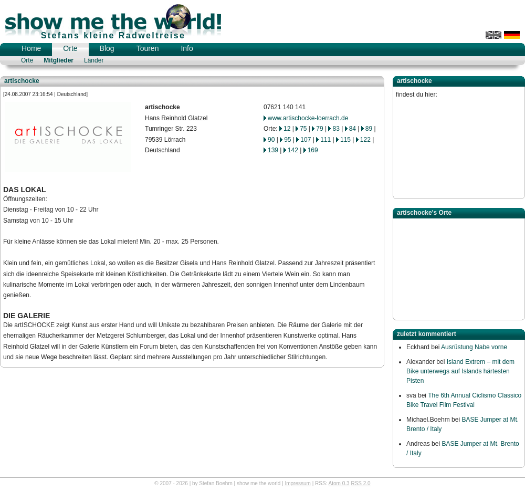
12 (287, 128)
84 (352, 128)
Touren (147, 48)
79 (319, 128)
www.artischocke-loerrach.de (308, 118)
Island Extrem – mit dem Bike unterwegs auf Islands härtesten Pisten (460, 371)
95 (287, 139)
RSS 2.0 (360, 483)
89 (368, 128)
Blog (107, 48)
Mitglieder (59, 60)
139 (273, 150)
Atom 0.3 (339, 483)
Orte (70, 48)
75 (303, 128)
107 (305, 139)
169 (313, 150)
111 (325, 139)
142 (293, 150)
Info (187, 48)
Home (31, 48)
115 (345, 139)
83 (335, 128)
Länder (93, 60)
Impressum (297, 483)
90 (271, 139)
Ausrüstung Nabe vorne (474, 347)
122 (365, 139)
